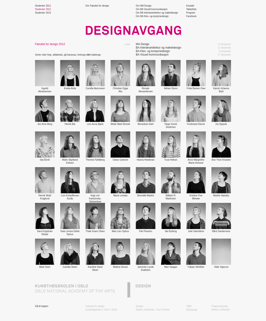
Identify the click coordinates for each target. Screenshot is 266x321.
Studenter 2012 (43, 9)
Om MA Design (143, 5)
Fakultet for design (95, 306)
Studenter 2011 (43, 5)
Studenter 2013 (43, 12)
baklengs (96, 54)
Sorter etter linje (43, 54)
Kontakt (190, 5)
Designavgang (133, 30)
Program (190, 12)
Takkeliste (191, 9)
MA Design (142, 44)
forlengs (81, 54)
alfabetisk (58, 54)
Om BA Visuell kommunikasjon (152, 9)
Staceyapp (191, 309)
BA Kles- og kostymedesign (153, 51)
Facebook (191, 16)
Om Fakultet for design (97, 5)
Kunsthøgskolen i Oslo (97, 309)
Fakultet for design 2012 (50, 44)
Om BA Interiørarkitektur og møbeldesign (157, 12)
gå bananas (70, 54)
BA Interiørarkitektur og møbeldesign (158, 47)
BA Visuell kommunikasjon (152, 54)
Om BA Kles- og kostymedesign (152, 16)
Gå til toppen (41, 306)
